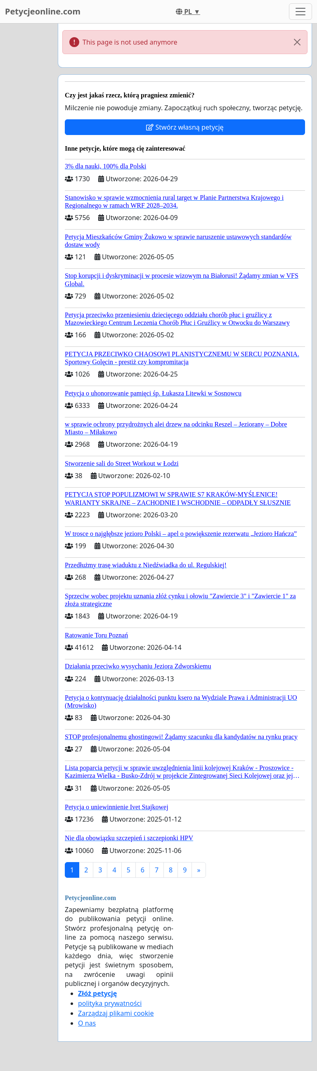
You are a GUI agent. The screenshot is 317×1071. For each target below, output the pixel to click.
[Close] (297, 42)
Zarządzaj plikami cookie (116, 1013)
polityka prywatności (110, 1003)
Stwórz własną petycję (184, 127)
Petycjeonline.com (42, 11)
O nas (87, 1023)
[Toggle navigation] (300, 11)
